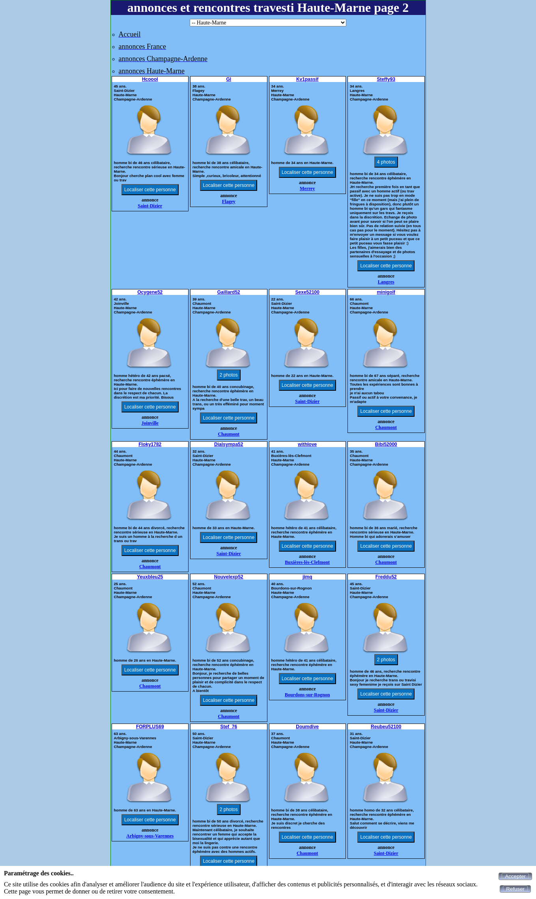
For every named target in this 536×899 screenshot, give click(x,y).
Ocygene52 (149, 292)
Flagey (228, 201)
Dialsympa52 (228, 444)
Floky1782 (149, 444)
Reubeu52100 (386, 726)
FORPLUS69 (150, 726)
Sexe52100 (307, 292)
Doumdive (307, 726)
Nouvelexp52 (228, 577)
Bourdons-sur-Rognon (307, 695)
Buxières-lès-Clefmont (307, 562)
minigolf (386, 292)
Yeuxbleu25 (150, 577)
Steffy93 (386, 79)
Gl (228, 79)
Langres (386, 282)
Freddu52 (386, 577)
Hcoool (150, 79)
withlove (307, 444)
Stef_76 (228, 726)
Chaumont (228, 434)
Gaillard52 (228, 292)
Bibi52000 (386, 444)
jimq (307, 577)
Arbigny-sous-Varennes (150, 836)
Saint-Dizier (150, 206)
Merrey (307, 188)
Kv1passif (307, 79)
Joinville (150, 423)
